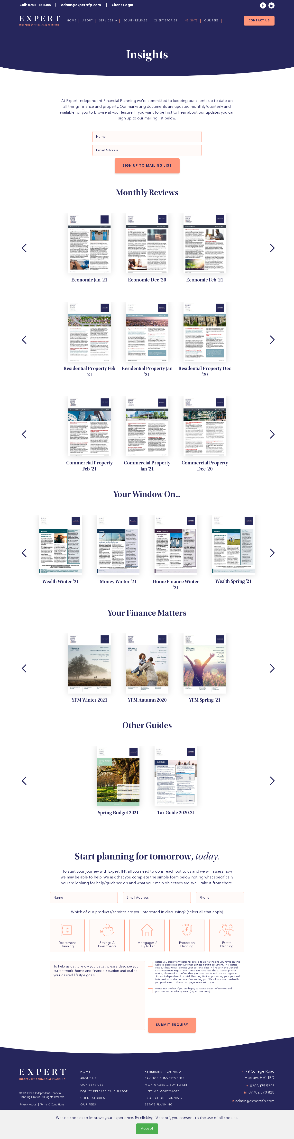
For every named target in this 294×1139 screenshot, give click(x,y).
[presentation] (185, 1006)
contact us (259, 20)
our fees (211, 20)
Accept (147, 1129)
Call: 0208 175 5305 (35, 5)
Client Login (122, 5)
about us (88, 1078)
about (88, 20)
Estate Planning (159, 1104)
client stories (165, 20)
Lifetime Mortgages (162, 1091)
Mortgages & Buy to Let (166, 1085)
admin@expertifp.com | (86, 5)
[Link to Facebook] (263, 5)
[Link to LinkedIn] (271, 5)
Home (71, 20)
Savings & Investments (164, 1078)
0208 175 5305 (262, 1086)
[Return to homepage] (39, 21)
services (106, 20)
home (85, 1072)
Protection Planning (163, 1098)
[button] (107, 21)
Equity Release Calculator (104, 1091)
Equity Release (135, 20)
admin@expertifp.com (255, 1101)
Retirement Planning (163, 1072)
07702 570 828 (261, 1092)
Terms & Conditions (52, 1104)
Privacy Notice (27, 1104)
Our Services (91, 1085)
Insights (191, 20)
